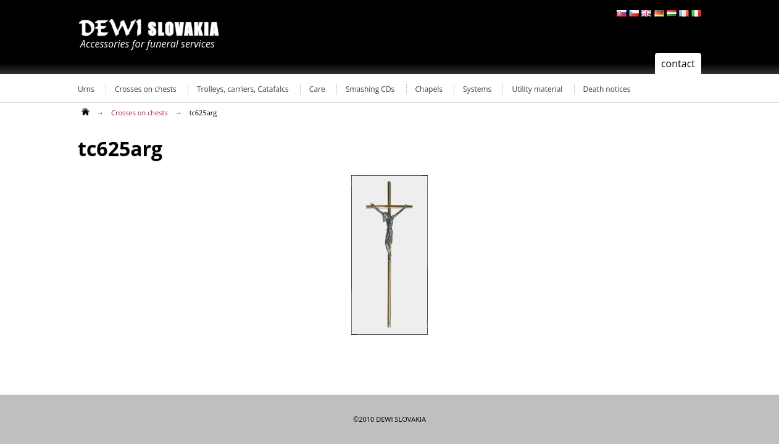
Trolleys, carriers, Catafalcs (243, 89)
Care (317, 89)
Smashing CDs (370, 89)
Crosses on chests (146, 89)
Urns (86, 89)
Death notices (607, 89)
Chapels (429, 89)
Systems (477, 89)
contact (678, 63)
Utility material (537, 89)
